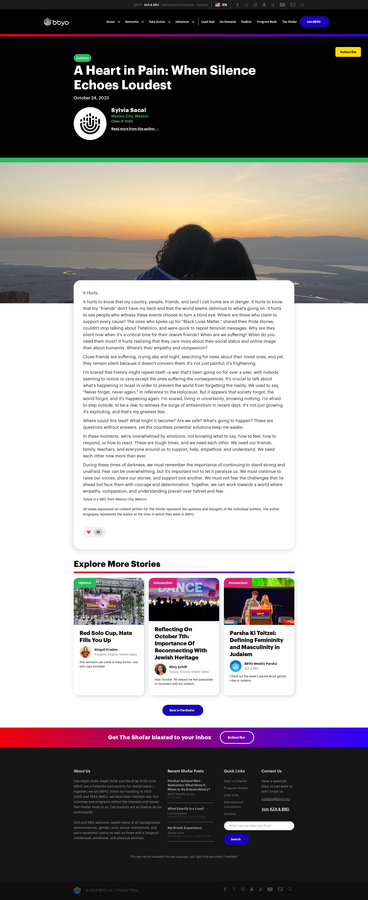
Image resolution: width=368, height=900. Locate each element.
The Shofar (289, 21)
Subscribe (236, 737)
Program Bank (267, 21)
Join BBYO (314, 21)
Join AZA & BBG (275, 809)
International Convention (233, 804)
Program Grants (236, 788)
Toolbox (246, 21)
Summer (230, 814)
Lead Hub (208, 21)
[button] (221, 4)
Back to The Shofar (182, 710)
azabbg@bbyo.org (275, 799)
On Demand (228, 21)
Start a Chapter (235, 781)
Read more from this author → (135, 128)
